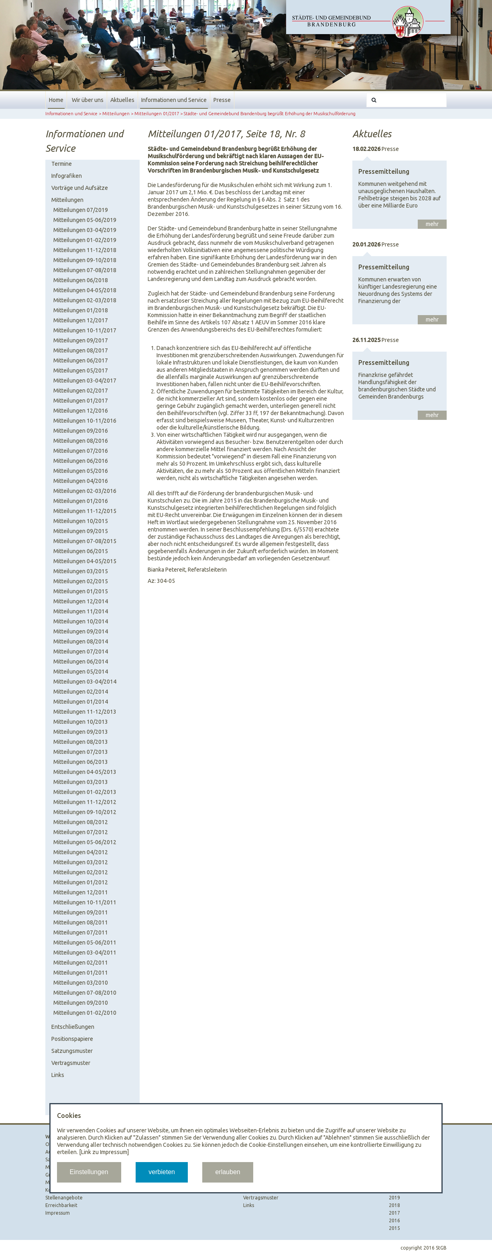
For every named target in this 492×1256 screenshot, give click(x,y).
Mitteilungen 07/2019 (80, 210)
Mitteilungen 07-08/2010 (84, 992)
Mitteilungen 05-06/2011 (84, 942)
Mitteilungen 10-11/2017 (84, 330)
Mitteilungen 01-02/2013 (84, 792)
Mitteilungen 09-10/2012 (84, 812)
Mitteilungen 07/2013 (80, 752)
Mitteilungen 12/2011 (80, 892)
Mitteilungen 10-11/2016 (84, 420)
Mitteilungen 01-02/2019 (84, 240)
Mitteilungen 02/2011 (80, 962)
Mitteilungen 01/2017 (156, 113)
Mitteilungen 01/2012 (80, 882)
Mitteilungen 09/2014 (80, 631)
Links (57, 1075)
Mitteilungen (116, 113)
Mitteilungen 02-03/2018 (84, 300)
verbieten (161, 1171)
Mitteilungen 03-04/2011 (84, 952)
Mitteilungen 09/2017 (80, 340)
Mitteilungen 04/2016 (80, 481)
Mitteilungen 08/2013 (80, 742)
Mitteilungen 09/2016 (80, 430)
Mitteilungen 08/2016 (80, 441)
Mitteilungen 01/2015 (80, 591)
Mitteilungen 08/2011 (80, 922)
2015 (394, 1228)
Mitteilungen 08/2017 (80, 350)
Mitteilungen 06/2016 (80, 461)
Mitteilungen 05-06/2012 (84, 842)
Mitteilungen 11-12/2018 (84, 250)
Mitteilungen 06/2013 (80, 762)
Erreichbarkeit (61, 1205)
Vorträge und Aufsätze (79, 188)
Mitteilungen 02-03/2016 (84, 491)
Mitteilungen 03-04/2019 (84, 230)
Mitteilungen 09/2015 (80, 531)
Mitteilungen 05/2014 (80, 671)
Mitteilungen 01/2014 (80, 701)
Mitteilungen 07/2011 (80, 932)
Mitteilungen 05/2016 (80, 471)
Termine (61, 164)
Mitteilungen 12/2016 (80, 410)
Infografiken (66, 176)
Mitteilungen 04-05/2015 (84, 561)
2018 (394, 1205)
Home (56, 100)
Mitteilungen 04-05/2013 (84, 772)
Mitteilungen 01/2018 (80, 310)
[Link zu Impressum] (104, 1152)
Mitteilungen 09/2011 (80, 912)
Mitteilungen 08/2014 (80, 641)
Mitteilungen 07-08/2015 (84, 541)
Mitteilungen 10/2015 (80, 521)
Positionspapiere (72, 1039)
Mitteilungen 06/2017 (80, 360)
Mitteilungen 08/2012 (80, 822)
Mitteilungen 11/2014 (80, 611)
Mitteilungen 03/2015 (80, 571)
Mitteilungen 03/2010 (80, 982)
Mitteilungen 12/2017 (80, 320)
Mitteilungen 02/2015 (80, 581)
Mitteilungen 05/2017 (80, 370)
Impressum (57, 1212)
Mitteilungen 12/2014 (80, 601)
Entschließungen (72, 1027)
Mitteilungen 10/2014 (80, 621)
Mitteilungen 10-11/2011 (84, 902)
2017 (394, 1212)
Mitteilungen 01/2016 (80, 501)
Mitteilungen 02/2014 (80, 691)
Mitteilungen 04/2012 (80, 852)
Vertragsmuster (70, 1063)
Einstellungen (89, 1171)
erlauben (227, 1171)
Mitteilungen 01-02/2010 (84, 1013)
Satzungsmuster (72, 1051)
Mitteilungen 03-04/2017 (84, 380)
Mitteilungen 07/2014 (80, 651)
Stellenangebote (64, 1197)
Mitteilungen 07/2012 (80, 832)
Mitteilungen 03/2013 (80, 782)
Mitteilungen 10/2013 (80, 722)
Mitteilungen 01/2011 (80, 972)
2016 (394, 1220)
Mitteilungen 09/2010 (80, 1003)
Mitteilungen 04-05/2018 (84, 290)
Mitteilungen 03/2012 (80, 862)
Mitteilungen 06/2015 (80, 551)
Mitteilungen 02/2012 (80, 872)
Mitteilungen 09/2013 (80, 732)
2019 (394, 1197)
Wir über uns (88, 100)
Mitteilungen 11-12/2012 (84, 802)
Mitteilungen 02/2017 (80, 390)
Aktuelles (122, 100)
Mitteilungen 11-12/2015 (84, 511)
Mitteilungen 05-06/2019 (84, 220)
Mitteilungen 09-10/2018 (84, 260)
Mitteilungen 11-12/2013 (84, 711)
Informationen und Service (174, 100)
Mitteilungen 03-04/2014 (84, 681)
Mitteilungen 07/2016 (80, 451)
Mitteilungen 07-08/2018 (84, 270)
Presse (222, 100)
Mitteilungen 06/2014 (80, 661)
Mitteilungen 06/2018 (80, 280)
